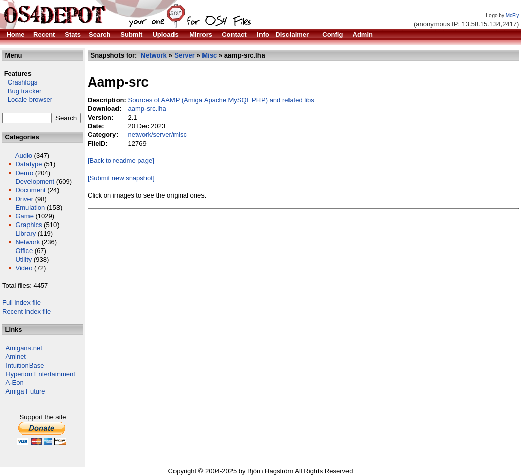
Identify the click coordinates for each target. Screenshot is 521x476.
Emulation (30, 207)
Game (24, 216)
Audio (23, 155)
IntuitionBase (25, 365)
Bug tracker (21, 91)
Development (34, 181)
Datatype (28, 164)
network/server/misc (157, 134)
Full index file (21, 302)
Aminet (16, 356)
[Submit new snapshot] (121, 178)
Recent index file (26, 311)
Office (24, 251)
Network (27, 242)
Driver (24, 199)
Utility (23, 259)
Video (23, 268)
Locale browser (27, 99)
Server (184, 55)
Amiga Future (25, 391)
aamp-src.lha (147, 109)
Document (30, 190)
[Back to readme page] (121, 160)
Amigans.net (24, 348)
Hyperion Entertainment (40, 374)
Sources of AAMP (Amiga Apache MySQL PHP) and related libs (221, 100)
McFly (512, 15)
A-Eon (15, 382)
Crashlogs (19, 82)
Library (25, 233)
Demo (24, 173)
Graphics (28, 225)
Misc (209, 55)
